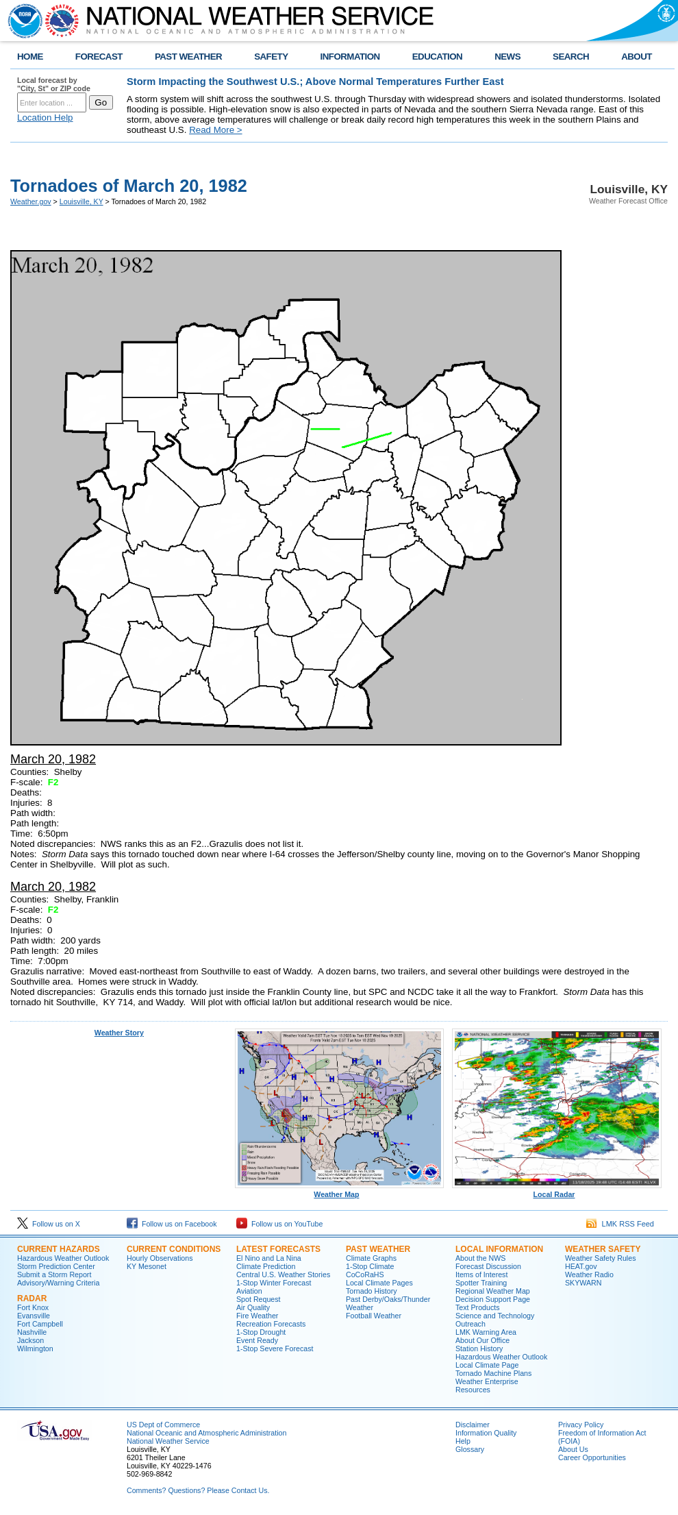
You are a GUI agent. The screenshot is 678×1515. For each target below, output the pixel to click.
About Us (573, 1449)
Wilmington (35, 1348)
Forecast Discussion (488, 1266)
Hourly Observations (160, 1258)
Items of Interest (481, 1274)
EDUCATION (437, 56)
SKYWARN (583, 1283)
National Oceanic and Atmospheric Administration (206, 1433)
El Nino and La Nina (268, 1258)
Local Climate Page (486, 1365)
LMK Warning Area (485, 1332)
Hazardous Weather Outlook (63, 1258)
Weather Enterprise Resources (486, 1385)
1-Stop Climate (370, 1266)
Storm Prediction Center (56, 1266)
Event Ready (257, 1340)
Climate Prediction (265, 1266)
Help (462, 1441)
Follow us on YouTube (279, 1224)
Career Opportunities (592, 1457)
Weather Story (119, 1033)
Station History (479, 1348)
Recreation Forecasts (270, 1324)
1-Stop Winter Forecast (274, 1283)
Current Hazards (58, 1249)
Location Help (45, 117)
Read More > (215, 130)
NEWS (507, 56)
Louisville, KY (81, 201)
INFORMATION (350, 56)
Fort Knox (33, 1307)
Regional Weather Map (492, 1291)
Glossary (469, 1449)
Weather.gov (30, 201)
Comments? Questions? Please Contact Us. (198, 1490)
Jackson (30, 1340)
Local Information (499, 1249)
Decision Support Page (492, 1299)
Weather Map (339, 1190)
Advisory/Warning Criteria (58, 1283)
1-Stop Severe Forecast (275, 1348)
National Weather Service (168, 1441)
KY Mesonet (146, 1266)
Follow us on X (48, 1224)
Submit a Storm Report (54, 1274)
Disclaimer (472, 1424)
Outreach (470, 1324)
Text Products (477, 1307)
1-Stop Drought (261, 1332)
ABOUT (636, 56)
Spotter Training (481, 1283)
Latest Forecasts (278, 1249)
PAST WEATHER (188, 56)
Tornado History (371, 1291)
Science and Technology (494, 1315)
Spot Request (258, 1299)
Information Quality (485, 1433)
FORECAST (99, 56)
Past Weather (378, 1249)
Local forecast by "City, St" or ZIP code (53, 84)
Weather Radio (589, 1274)
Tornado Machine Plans (493, 1373)
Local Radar (557, 1190)
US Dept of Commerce (163, 1424)
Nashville (32, 1332)
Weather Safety (602, 1249)
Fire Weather (257, 1315)
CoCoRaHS (365, 1274)
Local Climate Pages (379, 1283)
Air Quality (253, 1307)
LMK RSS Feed (620, 1224)
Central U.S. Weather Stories (283, 1274)
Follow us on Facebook (172, 1224)
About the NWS (480, 1258)
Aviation (249, 1291)
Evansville (33, 1315)
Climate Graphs (371, 1258)
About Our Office (482, 1340)
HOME (30, 56)
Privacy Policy (580, 1424)
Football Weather (373, 1315)
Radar (32, 1298)
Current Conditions (174, 1249)
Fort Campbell (40, 1324)
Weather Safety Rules (600, 1258)
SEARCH (571, 56)
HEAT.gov (581, 1266)
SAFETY (271, 56)
